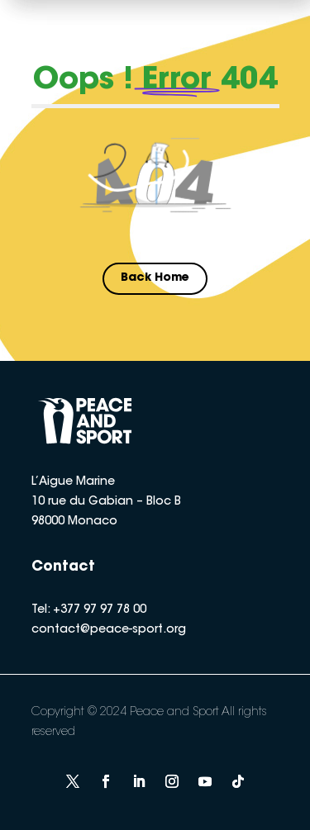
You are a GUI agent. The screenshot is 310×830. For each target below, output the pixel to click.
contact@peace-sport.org (108, 630)
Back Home (155, 278)
